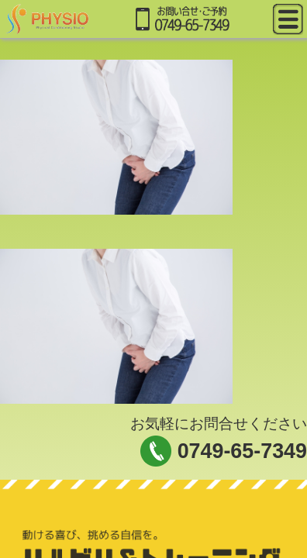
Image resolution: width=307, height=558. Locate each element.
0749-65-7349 (242, 451)
